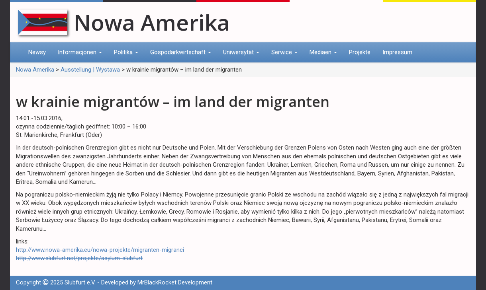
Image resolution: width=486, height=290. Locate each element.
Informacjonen (80, 52)
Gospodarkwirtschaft (180, 52)
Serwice (284, 52)
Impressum (397, 52)
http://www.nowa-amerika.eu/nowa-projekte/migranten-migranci (100, 249)
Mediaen (323, 52)
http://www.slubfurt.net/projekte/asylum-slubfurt (79, 258)
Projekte (359, 52)
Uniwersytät (241, 52)
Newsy (37, 52)
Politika (126, 52)
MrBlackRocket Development (174, 282)
